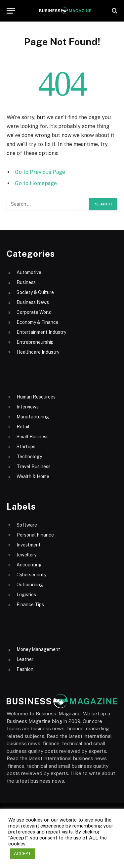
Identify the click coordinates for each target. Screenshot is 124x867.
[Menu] (11, 10)
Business (26, 282)
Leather (25, 659)
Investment (29, 544)
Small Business (33, 436)
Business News (33, 302)
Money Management (38, 649)
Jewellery (26, 554)
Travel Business (34, 466)
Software (27, 525)
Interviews (28, 406)
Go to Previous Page (40, 172)
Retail (23, 426)
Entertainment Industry (41, 332)
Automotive (29, 272)
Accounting (29, 564)
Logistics (26, 594)
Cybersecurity (31, 574)
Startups (26, 446)
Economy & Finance (38, 322)
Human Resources (36, 396)
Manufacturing (33, 416)
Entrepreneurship (35, 342)
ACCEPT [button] (22, 853)
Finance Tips (30, 604)
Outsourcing (30, 584)
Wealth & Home (33, 476)
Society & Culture (35, 292)
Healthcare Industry (38, 352)
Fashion (25, 669)
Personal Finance (35, 535)
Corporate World (34, 312)
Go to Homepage (36, 183)
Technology (29, 456)
